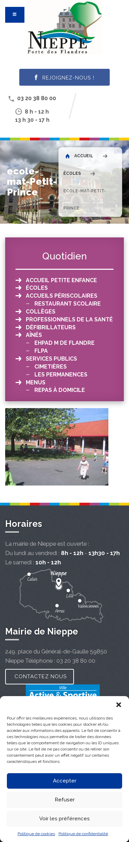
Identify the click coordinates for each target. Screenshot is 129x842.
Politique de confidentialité (83, 833)
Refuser (65, 800)
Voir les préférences (64, 819)
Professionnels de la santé (69, 319)
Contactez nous (40, 676)
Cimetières (50, 366)
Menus (35, 382)
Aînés (34, 335)
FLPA (41, 351)
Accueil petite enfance (61, 280)
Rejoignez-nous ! (64, 78)
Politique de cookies (36, 833)
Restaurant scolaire (67, 303)
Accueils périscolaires (61, 295)
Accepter (64, 781)
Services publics (51, 358)
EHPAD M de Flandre (64, 343)
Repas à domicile (59, 390)
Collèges (40, 311)
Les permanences (60, 374)
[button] (118, 704)
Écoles (72, 173)
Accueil (79, 155)
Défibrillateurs (51, 327)
